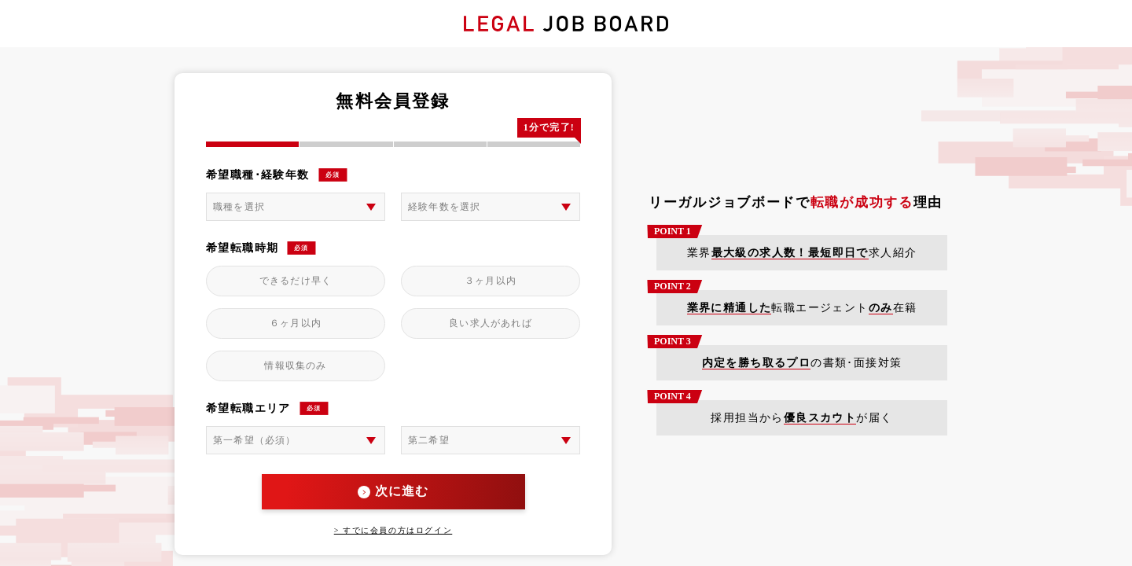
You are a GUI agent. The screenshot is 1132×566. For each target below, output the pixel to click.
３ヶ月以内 (490, 280)
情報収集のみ (295, 365)
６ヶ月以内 (296, 323)
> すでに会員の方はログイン (393, 530)
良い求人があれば (490, 323)
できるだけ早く (295, 280)
